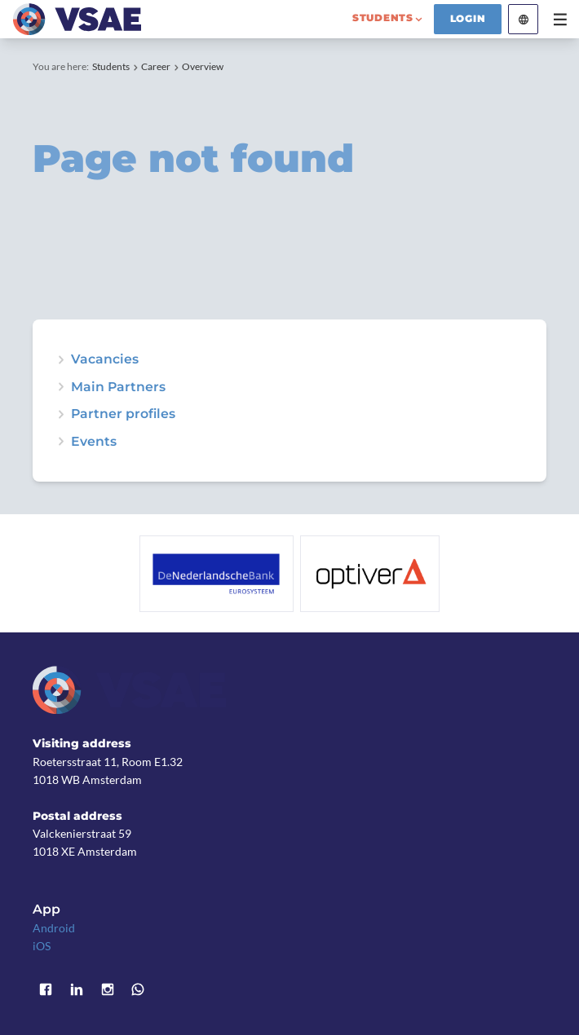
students (382, 18)
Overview (202, 66)
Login (468, 18)
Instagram (108, 989)
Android (54, 928)
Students (111, 66)
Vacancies (105, 359)
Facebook (46, 989)
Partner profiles (123, 414)
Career (155, 66)
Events (94, 441)
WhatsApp (138, 989)
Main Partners (118, 387)
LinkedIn (77, 989)
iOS (42, 946)
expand (61, 441)
